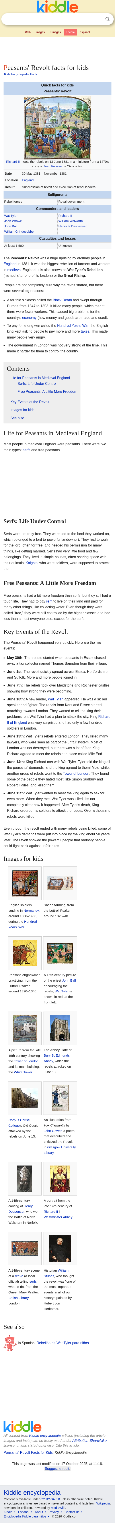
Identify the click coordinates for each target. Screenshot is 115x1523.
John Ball (10, 226)
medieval (14, 270)
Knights (31, 563)
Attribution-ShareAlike (89, 1441)
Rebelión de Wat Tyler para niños (63, 1343)
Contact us (71, 1512)
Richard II (13, 161)
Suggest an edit (57, 1469)
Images (40, 32)
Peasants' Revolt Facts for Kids (28, 1452)
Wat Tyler (11, 215)
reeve (19, 1276)
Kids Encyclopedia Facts (20, 74)
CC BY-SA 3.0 (50, 1499)
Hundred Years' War (72, 325)
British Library (18, 1298)
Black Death (62, 300)
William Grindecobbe (19, 231)
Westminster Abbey (58, 1217)
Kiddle (8, 1512)
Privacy (54, 1512)
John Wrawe (13, 221)
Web (28, 32)
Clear (98, 19)
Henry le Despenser (72, 226)
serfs (26, 450)
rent (49, 601)
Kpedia (70, 32)
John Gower (52, 1131)
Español (85, 32)
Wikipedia (103, 1503)
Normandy (31, 910)
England (28, 180)
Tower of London (76, 773)
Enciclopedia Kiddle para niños (25, 1516)
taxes (85, 331)
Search (107, 19)
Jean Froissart (53, 166)
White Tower (23, 1072)
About (39, 1512)
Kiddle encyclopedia (45, 1435)
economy (29, 318)
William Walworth (70, 221)
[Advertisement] (57, 49)
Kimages (55, 32)
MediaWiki (58, 1508)
